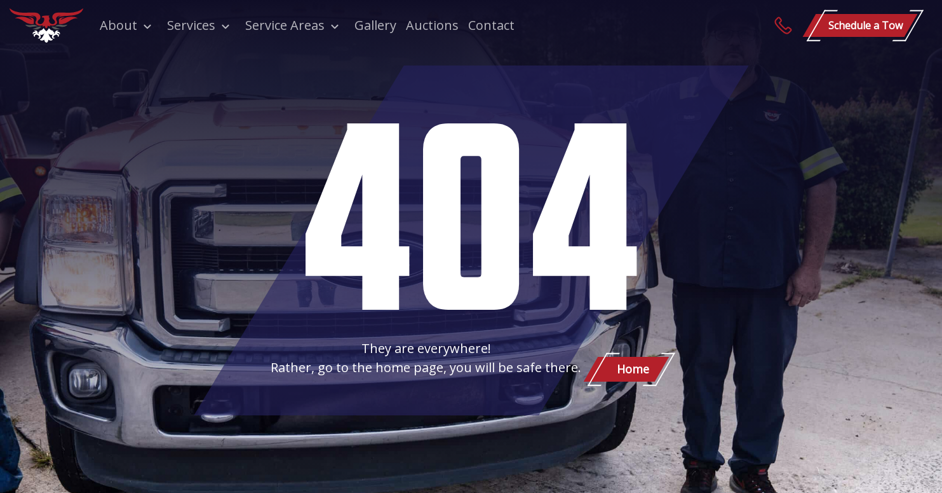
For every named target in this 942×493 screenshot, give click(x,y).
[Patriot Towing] (46, 25)
